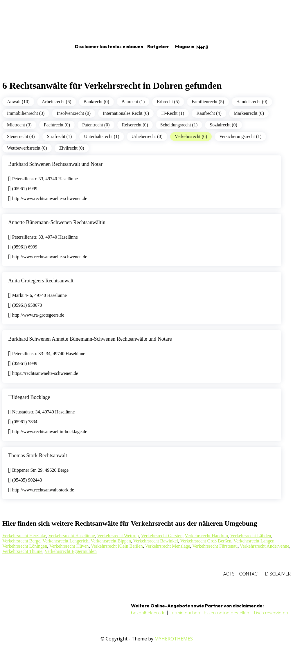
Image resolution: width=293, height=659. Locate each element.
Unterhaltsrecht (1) (101, 136)
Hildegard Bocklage (29, 397)
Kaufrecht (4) (209, 113)
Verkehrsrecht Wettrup (118, 535)
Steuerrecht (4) (21, 136)
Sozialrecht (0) (223, 124)
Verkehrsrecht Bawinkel (155, 540)
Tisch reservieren (270, 613)
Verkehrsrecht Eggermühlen (71, 551)
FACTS (228, 574)
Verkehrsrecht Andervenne (264, 546)
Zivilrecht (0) (71, 148)
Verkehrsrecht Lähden (250, 535)
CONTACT (250, 574)
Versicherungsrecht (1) (240, 136)
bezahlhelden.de (148, 613)
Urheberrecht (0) (147, 136)
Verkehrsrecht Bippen (111, 540)
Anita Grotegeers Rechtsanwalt (40, 281)
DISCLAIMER (278, 574)
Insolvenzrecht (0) (74, 113)
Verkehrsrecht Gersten (162, 535)
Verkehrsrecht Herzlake (24, 535)
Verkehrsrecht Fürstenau (215, 546)
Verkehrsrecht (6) (191, 136)
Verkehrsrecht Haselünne (71, 535)
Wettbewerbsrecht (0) (27, 148)
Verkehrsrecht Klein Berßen (117, 546)
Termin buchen (184, 613)
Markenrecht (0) (249, 113)
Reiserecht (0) (135, 124)
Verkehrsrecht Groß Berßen (205, 540)
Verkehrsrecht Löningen (24, 546)
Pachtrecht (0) (57, 124)
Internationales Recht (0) (126, 113)
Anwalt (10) (18, 101)
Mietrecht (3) (19, 124)
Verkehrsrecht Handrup (206, 535)
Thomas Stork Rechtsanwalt (37, 455)
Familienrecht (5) (208, 101)
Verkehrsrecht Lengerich (65, 540)
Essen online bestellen (226, 613)
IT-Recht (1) (172, 113)
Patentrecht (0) (96, 124)
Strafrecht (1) (59, 136)
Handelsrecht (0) (251, 101)
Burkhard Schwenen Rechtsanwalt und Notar (55, 164)
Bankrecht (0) (96, 101)
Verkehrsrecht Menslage (167, 546)
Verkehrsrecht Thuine (22, 551)
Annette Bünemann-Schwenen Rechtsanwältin (56, 222)
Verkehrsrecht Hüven (69, 546)
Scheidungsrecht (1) (178, 124)
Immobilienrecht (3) (25, 113)
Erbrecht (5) (168, 101)
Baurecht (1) (133, 101)
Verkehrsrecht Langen (253, 540)
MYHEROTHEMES (173, 639)
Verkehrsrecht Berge (21, 540)
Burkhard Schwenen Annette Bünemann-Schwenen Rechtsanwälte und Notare (90, 339)
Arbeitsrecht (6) (56, 101)
